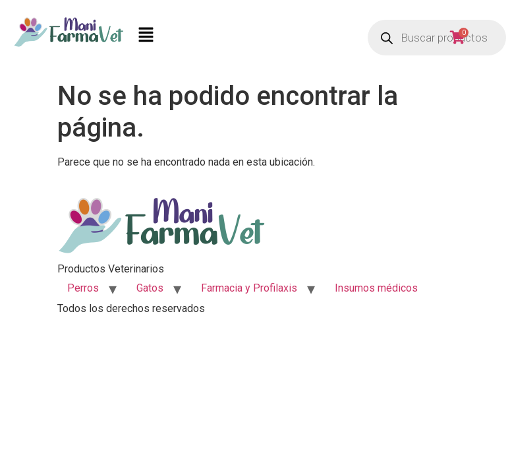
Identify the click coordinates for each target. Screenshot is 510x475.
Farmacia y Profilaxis (249, 288)
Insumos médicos (376, 288)
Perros (83, 288)
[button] (243, 37)
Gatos (149, 288)
